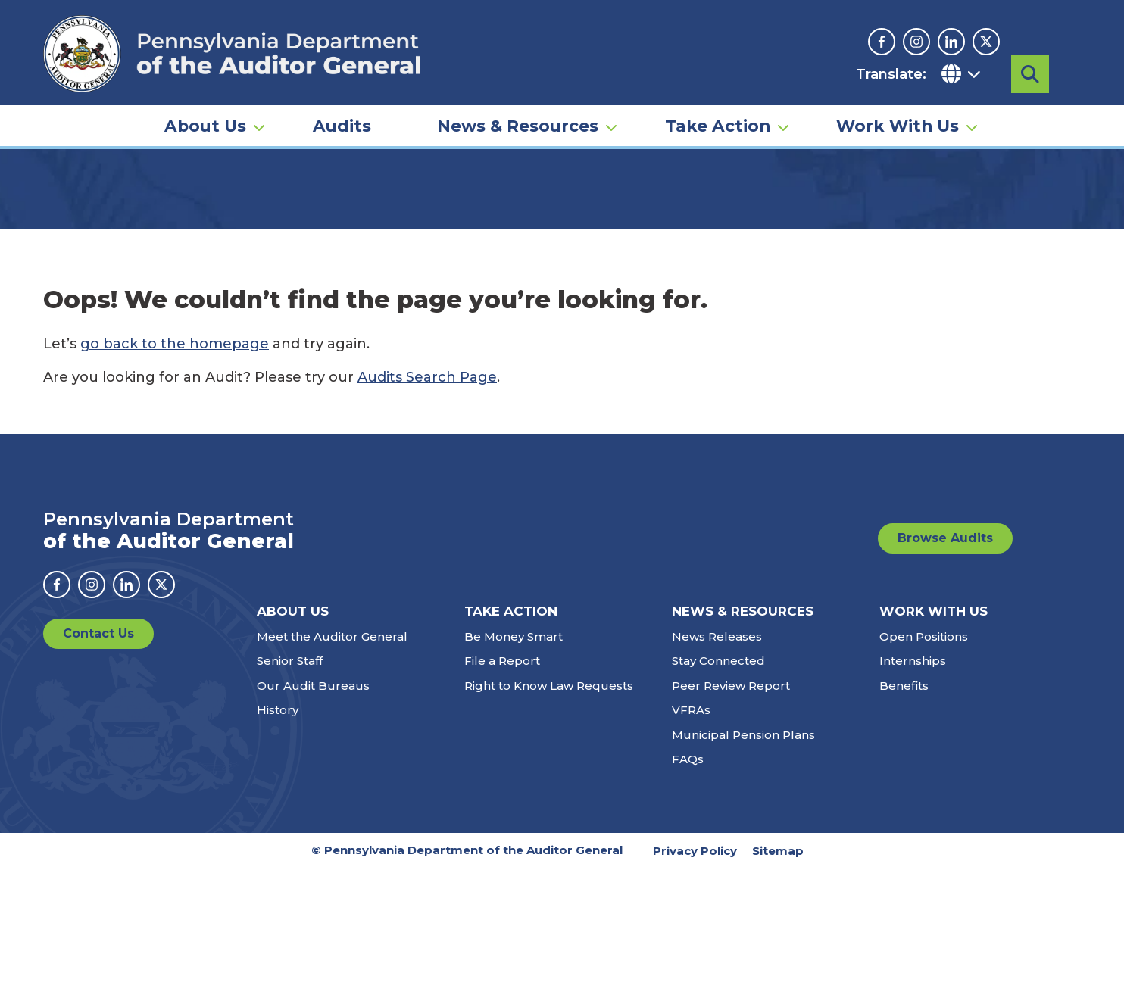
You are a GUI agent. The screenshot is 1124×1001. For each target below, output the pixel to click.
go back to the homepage (174, 476)
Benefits (904, 818)
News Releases (717, 769)
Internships (912, 793)
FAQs (688, 891)
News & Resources (517, 126)
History (277, 842)
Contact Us (98, 766)
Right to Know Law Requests (548, 818)
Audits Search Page (427, 509)
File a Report (502, 793)
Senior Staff (290, 793)
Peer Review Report (731, 818)
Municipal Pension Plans (743, 867)
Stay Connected (718, 793)
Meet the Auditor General (332, 769)
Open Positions (923, 769)
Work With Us (897, 126)
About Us (205, 126)
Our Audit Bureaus (313, 818)
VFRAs (691, 842)
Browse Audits (945, 670)
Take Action (717, 126)
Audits (342, 126)
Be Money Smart (513, 769)
